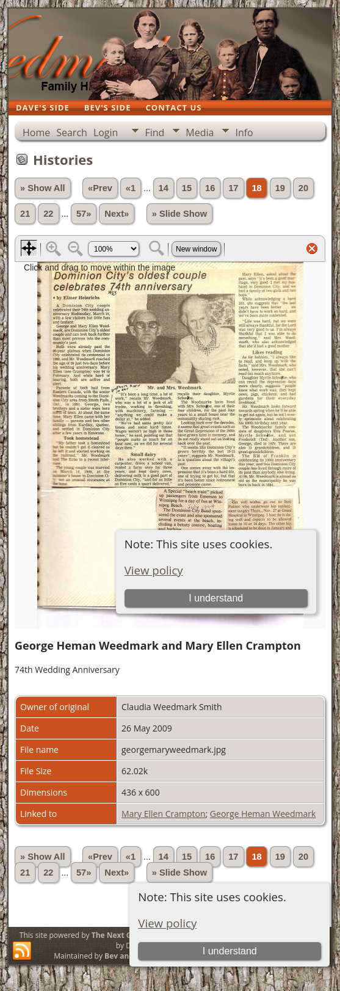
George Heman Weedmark (263, 813)
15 (187, 188)
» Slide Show (179, 214)
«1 (131, 188)
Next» (116, 214)
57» (83, 214)
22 (48, 214)
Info (244, 132)
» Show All (42, 188)
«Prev (100, 188)
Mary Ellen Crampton (163, 813)
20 (303, 188)
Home (36, 132)
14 (163, 188)
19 (280, 188)
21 (25, 214)
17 (233, 188)
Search (71, 132)
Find (154, 132)
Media (200, 132)
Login (105, 132)
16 (210, 188)
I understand (230, 951)
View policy (167, 923)
